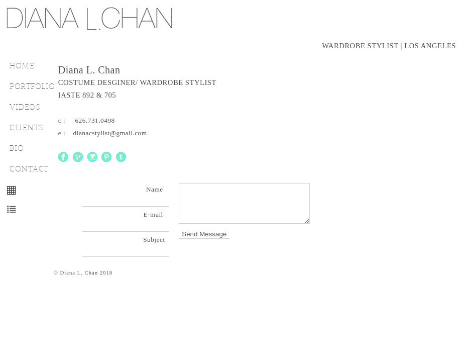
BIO (17, 148)
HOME (22, 65)
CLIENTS (27, 127)
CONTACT (29, 168)
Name (157, 189)
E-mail (156, 214)
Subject (156, 239)
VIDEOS (25, 107)
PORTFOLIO (32, 86)
